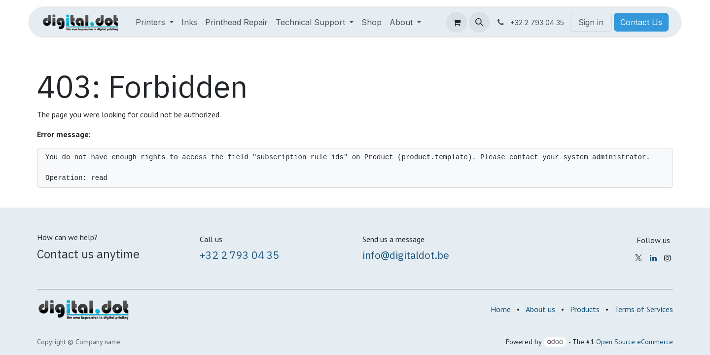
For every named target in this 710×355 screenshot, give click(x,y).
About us (540, 309)
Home (501, 309)
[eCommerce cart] (456, 22)
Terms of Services (643, 309)
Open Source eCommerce (634, 341)
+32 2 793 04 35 (240, 255)
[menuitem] (155, 22)
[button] (479, 22)
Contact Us (641, 22)
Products (585, 309)
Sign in (591, 22)
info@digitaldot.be (405, 255)
